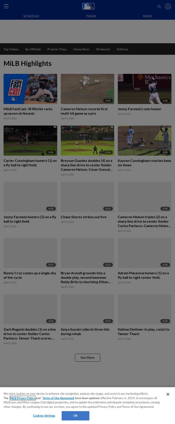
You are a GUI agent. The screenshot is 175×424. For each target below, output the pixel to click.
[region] (87, 405)
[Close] (168, 394)
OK (75, 415)
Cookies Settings (44, 415)
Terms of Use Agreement (58, 398)
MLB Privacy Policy (22, 398)
